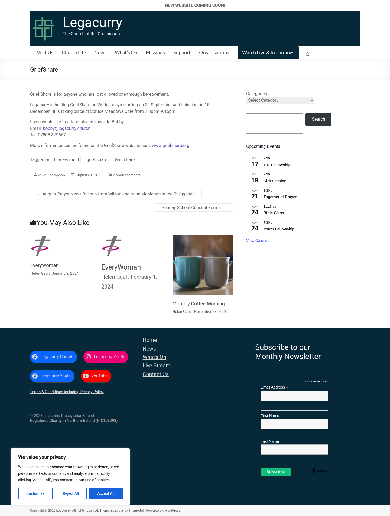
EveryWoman (44, 265)
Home (150, 340)
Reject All (71, 493)
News (100, 52)
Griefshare (125, 159)
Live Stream (157, 366)
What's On (154, 357)
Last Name (270, 441)
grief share (97, 159)
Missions (155, 52)
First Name (270, 416)
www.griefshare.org (171, 145)
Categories (256, 93)
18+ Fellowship (277, 165)
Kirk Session (275, 181)
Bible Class (274, 213)
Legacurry (92, 22)
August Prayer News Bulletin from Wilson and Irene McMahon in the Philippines (116, 194)
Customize (35, 493)
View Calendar (258, 240)
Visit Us (45, 52)
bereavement (66, 159)
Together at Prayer (280, 197)
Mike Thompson (51, 174)
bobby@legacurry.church (66, 128)
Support (182, 52)
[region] (70, 476)
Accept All (106, 493)
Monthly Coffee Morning (199, 303)
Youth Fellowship (279, 229)
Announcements (127, 174)
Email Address (274, 387)
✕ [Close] (384, 5)
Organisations (214, 52)
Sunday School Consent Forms (194, 207)
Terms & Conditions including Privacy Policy (67, 392)
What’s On (126, 52)
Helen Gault (40, 273)
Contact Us (156, 374)
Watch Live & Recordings (268, 52)
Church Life (74, 52)
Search (318, 119)
